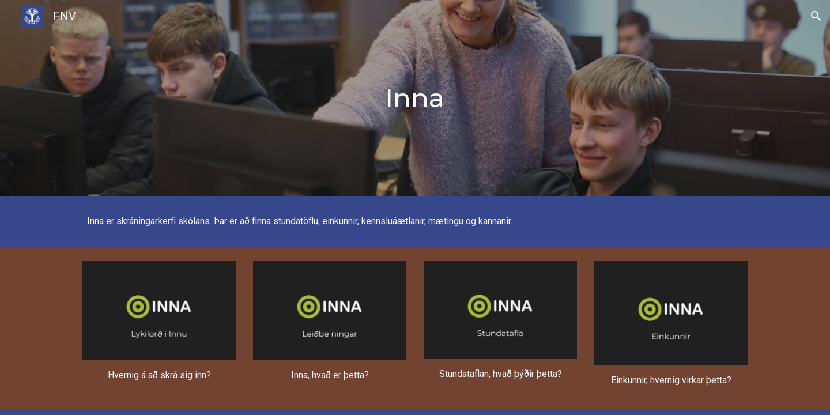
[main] (415, 98)
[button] (816, 16)
